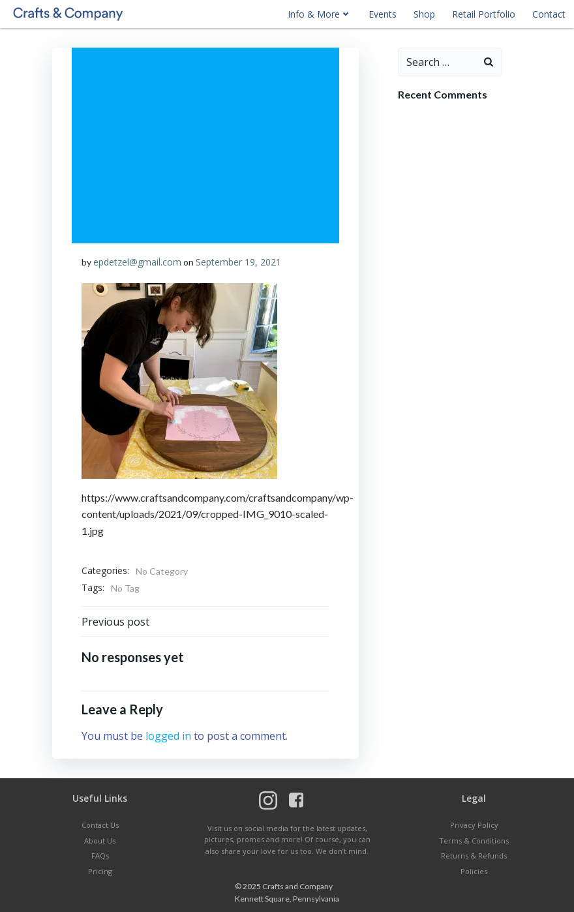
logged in (168, 736)
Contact (549, 14)
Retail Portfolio (483, 14)
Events (383, 14)
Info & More (320, 14)
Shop (424, 14)
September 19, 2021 (238, 262)
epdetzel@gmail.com (137, 262)
